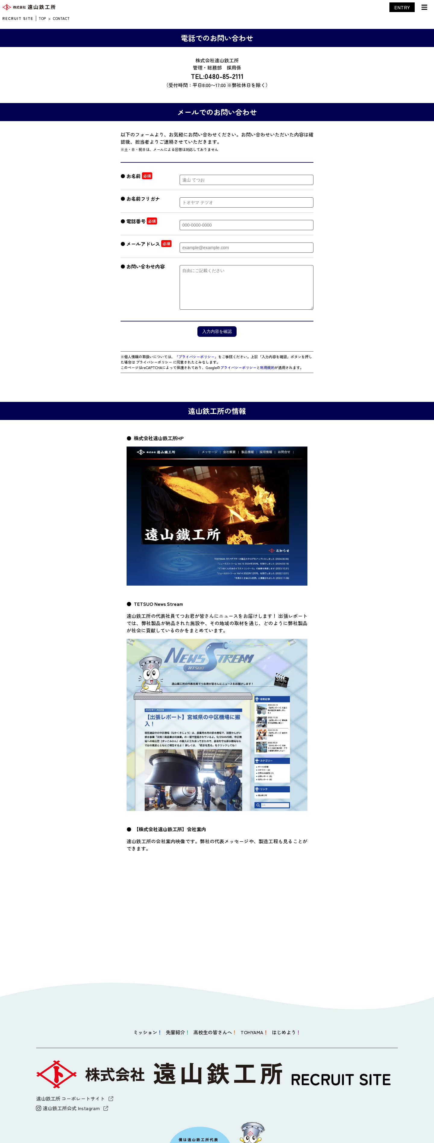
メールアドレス (143, 243)
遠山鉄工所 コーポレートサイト (74, 1098)
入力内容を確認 (217, 331)
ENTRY (402, 7)
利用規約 (267, 367)
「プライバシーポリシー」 (196, 356)
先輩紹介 (178, 1032)
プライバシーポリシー (238, 367)
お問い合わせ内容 (145, 266)
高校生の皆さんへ (215, 1032)
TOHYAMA (254, 1032)
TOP (42, 18)
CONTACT (61, 18)
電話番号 (136, 221)
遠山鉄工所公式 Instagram (72, 1108)
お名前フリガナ (143, 198)
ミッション (147, 1032)
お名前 (133, 176)
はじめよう (286, 1032)
